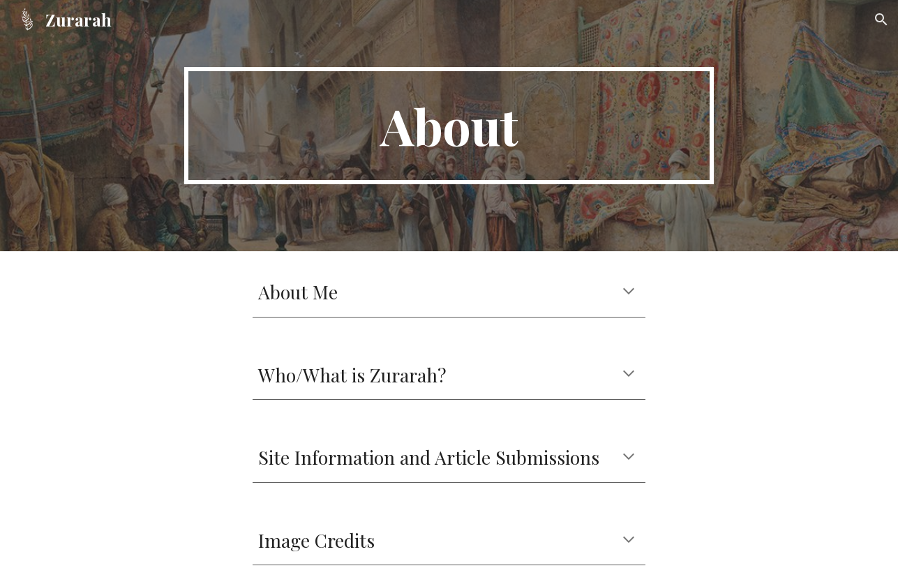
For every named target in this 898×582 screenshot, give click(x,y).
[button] (881, 19)
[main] (449, 125)
